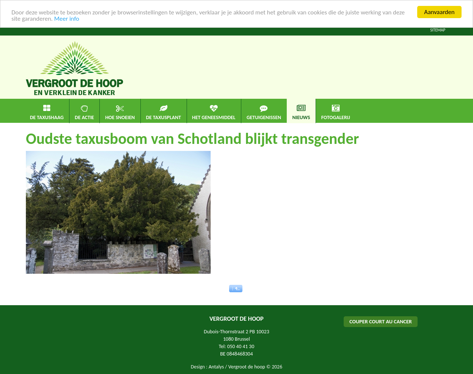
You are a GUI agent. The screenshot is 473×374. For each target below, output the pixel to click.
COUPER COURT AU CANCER (380, 321)
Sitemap (437, 30)
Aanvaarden (439, 12)
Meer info (66, 19)
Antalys (216, 367)
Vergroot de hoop (246, 367)
